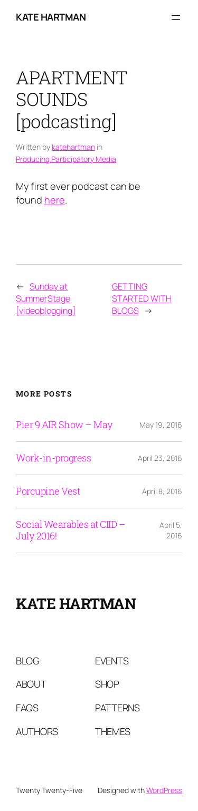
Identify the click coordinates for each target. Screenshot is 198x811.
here (54, 200)
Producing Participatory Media (66, 159)
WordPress (164, 790)
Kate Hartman (51, 17)
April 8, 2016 (162, 491)
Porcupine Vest (48, 491)
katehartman (73, 147)
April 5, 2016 (170, 530)
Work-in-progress (53, 458)
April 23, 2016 (160, 458)
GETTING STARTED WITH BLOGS (142, 298)
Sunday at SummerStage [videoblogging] (46, 298)
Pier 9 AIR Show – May (64, 425)
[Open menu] (175, 17)
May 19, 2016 (160, 425)
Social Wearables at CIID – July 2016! (70, 530)
